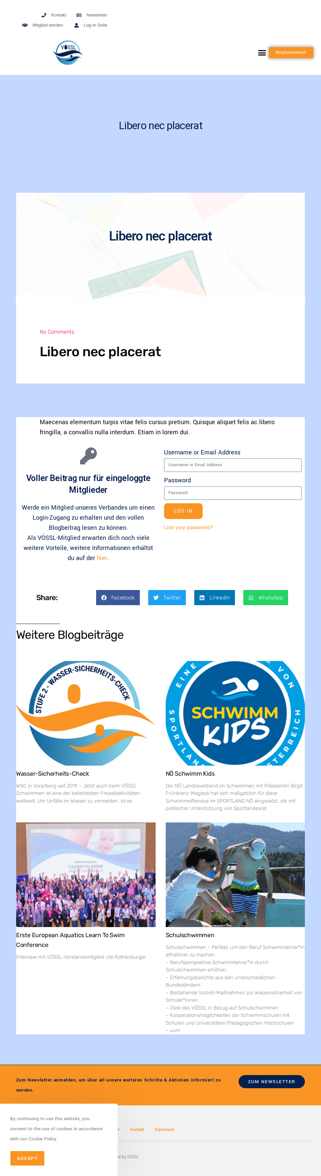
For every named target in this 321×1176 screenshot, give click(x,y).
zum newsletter (271, 1081)
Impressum (164, 1130)
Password (177, 480)
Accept (27, 1158)
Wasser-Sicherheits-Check (52, 773)
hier (102, 558)
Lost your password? (188, 527)
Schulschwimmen (190, 935)
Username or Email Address (202, 452)
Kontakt (137, 1130)
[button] (261, 52)
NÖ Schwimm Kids (190, 773)
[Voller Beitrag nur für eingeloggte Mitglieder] (88, 455)
